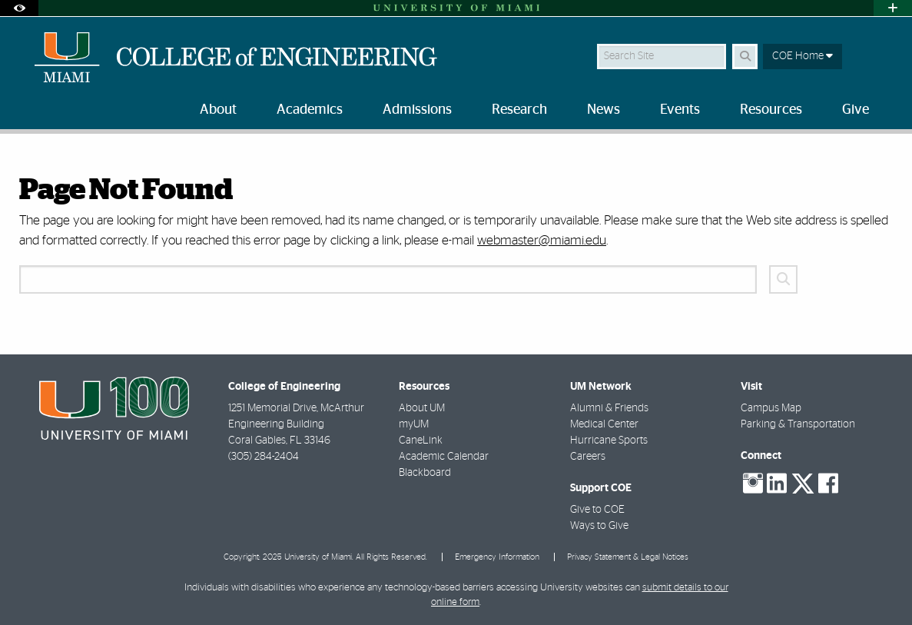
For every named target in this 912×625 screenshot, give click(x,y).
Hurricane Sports (609, 440)
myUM (414, 424)
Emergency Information (497, 557)
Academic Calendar (444, 456)
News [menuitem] (603, 110)
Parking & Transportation (798, 424)
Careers (587, 456)
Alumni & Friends (609, 408)
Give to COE (597, 509)
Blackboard (425, 472)
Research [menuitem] (519, 110)
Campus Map (771, 408)
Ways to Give (599, 525)
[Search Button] (745, 56)
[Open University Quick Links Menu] (893, 8)
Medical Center (604, 424)
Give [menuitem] (855, 110)
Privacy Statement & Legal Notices (627, 557)
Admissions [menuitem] (417, 110)
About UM (422, 408)
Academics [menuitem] (310, 110)
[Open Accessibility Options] (19, 8)
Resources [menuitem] (771, 110)
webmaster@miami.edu (541, 240)
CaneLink (421, 440)
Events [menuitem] (680, 110)
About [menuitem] (218, 110)
